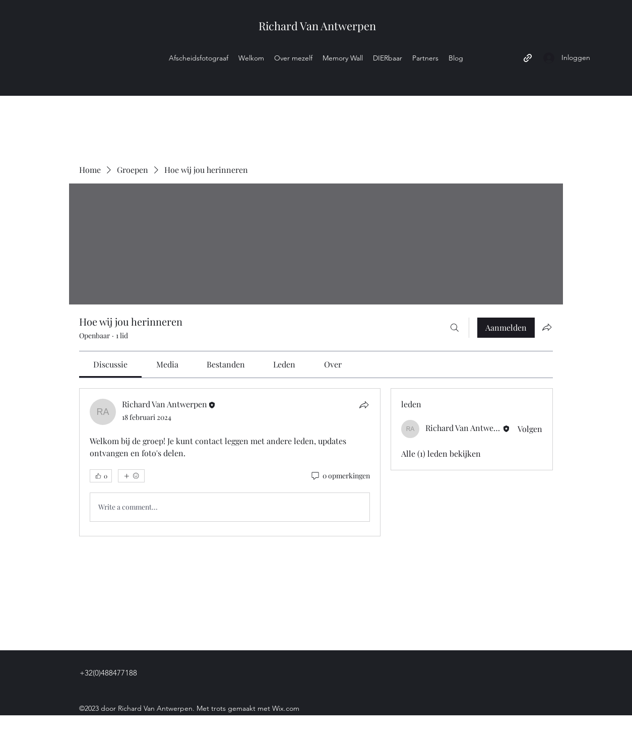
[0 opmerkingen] (340, 476)
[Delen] (364, 405)
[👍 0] (101, 475)
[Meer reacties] (131, 475)
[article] (230, 462)
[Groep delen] (547, 327)
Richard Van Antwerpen (317, 25)
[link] (110, 364)
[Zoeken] (455, 328)
